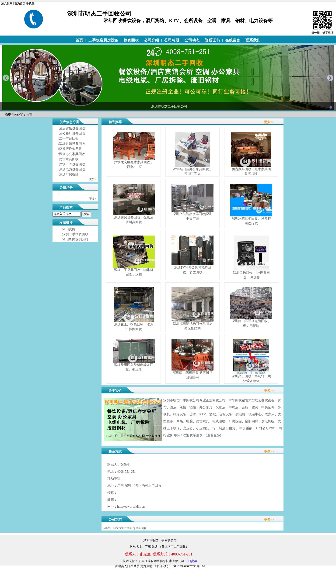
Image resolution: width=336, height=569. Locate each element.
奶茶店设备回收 (70, 149)
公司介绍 (151, 40)
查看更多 (213, 435)
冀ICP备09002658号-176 (189, 566)
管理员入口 (122, 566)
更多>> (269, 122)
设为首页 (19, 3)
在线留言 (232, 40)
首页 (79, 40)
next (330, 77)
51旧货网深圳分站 (75, 239)
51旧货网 (68, 229)
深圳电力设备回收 (72, 169)
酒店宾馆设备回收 (72, 128)
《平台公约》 (162, 566)
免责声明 (146, 566)
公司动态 (192, 40)
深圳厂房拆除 (69, 174)
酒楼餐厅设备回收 (72, 133)
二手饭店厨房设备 (103, 40)
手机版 (30, 3)
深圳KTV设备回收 (72, 164)
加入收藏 (6, 3)
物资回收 (131, 40)
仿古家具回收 (69, 159)
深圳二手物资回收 (75, 234)
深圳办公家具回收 (72, 154)
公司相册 (171, 40)
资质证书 (212, 40)
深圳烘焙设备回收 (72, 144)
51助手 (135, 566)
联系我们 (252, 40)
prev (5, 77)
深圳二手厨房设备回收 (133, 528)
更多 (92, 179)
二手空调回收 (69, 138)
